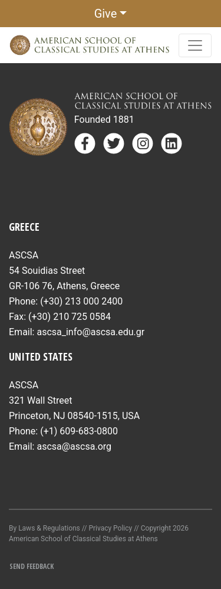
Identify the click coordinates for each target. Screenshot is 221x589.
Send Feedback (31, 566)
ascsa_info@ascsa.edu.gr (90, 332)
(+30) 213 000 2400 (81, 301)
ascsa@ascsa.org (74, 446)
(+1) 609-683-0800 (79, 431)
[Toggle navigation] (195, 45)
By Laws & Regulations (44, 528)
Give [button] (105, 13)
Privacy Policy (110, 528)
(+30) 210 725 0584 (69, 316)
